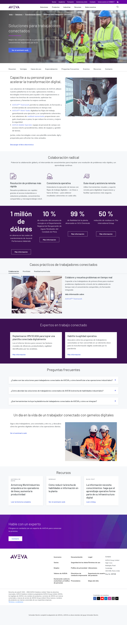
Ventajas (23, 69)
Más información (21, 252)
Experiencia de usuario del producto (96, 574)
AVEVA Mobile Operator (22, 125)
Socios (54, 2)
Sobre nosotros (90, 7)
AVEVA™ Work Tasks (21, 110)
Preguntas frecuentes (70, 69)
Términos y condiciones (16, 602)
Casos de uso (36, 69)
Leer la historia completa (21, 502)
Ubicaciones (92, 568)
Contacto (92, 2)
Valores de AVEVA (60, 573)
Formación (70, 2)
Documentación (76, 557)
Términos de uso (94, 562)
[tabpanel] (63, 295)
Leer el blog (91, 502)
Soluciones (44, 7)
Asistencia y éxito (81, 2)
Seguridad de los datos (79, 562)
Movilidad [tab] (26, 271)
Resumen (12, 69)
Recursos (77, 7)
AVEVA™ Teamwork (20, 105)
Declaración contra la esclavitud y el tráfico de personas (62, 581)
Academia (62, 2)
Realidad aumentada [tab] (42, 271)
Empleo (56, 568)
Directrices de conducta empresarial (79, 574)
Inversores (57, 557)
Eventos (86, 69)
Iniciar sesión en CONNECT (106, 2)
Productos (55, 7)
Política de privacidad (79, 568)
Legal (90, 557)
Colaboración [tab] (14, 271)
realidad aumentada (35, 116)
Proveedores (75, 581)
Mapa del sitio (93, 581)
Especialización (51, 69)
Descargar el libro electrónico (22, 144)
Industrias (66, 7)
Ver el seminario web (20, 50)
